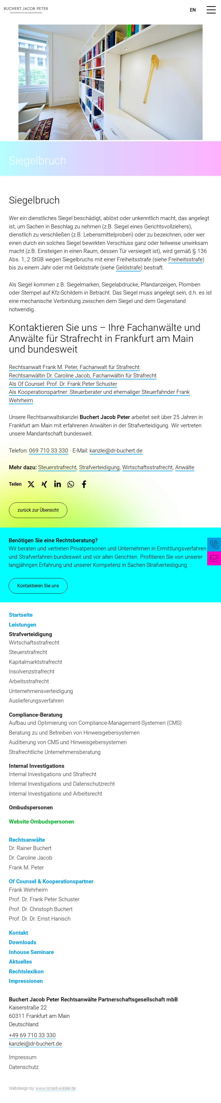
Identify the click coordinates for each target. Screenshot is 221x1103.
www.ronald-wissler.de (56, 1088)
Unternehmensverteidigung (41, 691)
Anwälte (184, 467)
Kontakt (18, 932)
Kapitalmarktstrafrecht (35, 662)
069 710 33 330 (48, 450)
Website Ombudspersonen (41, 821)
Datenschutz (24, 1067)
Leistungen (22, 624)
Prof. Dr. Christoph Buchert (41, 909)
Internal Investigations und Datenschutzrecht (62, 783)
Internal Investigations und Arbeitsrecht (55, 793)
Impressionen (26, 981)
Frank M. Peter (26, 867)
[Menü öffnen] (211, 10)
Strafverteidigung (99, 467)
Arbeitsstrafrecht (29, 681)
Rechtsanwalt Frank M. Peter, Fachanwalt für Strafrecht (74, 367)
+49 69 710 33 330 (32, 1035)
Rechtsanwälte (27, 839)
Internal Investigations (36, 766)
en (193, 10)
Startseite (21, 615)
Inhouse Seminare (31, 952)
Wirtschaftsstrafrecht (147, 467)
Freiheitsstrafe (185, 259)
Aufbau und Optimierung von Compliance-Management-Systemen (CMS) (95, 723)
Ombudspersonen (31, 807)
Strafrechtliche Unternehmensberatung (55, 752)
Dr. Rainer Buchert (30, 848)
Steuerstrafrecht (57, 467)
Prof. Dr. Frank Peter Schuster (44, 899)
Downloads (22, 942)
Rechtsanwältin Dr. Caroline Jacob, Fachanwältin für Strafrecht (83, 375)
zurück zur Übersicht (38, 510)
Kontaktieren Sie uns (38, 586)
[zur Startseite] (26, 10)
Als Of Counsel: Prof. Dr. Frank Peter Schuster (63, 384)
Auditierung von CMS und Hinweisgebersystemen (68, 742)
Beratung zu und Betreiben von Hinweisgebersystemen (74, 732)
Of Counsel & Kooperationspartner (51, 881)
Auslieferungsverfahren (36, 700)
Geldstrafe (128, 267)
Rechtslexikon (26, 971)
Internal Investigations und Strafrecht (52, 774)
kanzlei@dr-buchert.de (115, 450)
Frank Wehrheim (28, 889)
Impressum (23, 1057)
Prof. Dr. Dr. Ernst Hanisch (40, 918)
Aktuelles (20, 961)
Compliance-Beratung (35, 714)
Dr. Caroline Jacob (30, 857)
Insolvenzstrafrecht (31, 671)
